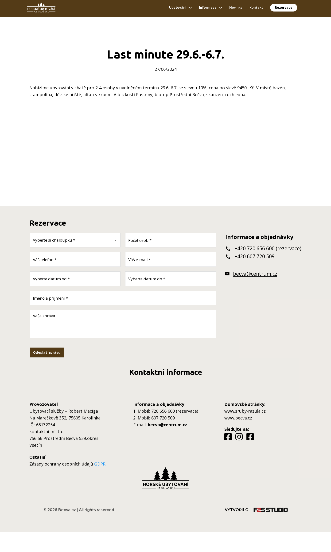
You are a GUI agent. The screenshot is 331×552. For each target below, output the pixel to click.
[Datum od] (75, 278)
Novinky (235, 7)
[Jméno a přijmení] (123, 298)
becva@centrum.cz (255, 273)
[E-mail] (170, 259)
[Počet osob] (170, 240)
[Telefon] (75, 259)
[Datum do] (170, 278)
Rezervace (283, 7)
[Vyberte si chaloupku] (75, 240)
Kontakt (256, 7)
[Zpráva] (123, 324)
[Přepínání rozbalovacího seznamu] (190, 7)
